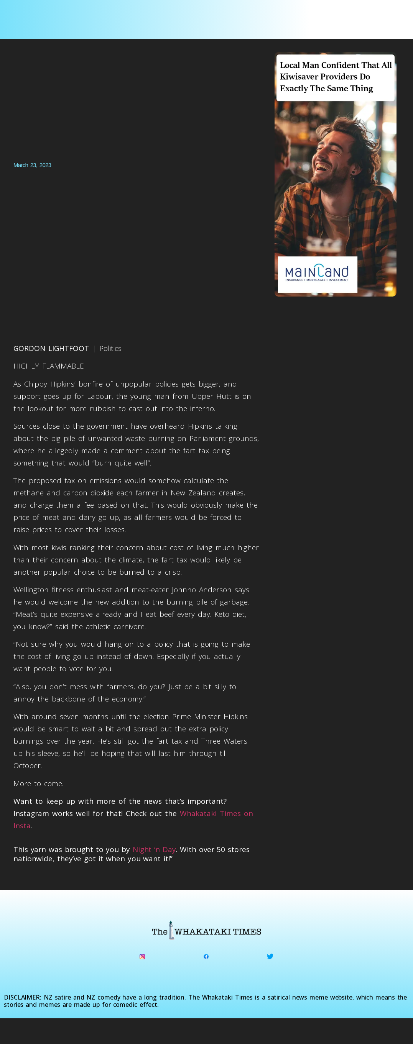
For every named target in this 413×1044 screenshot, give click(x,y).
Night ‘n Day (154, 849)
